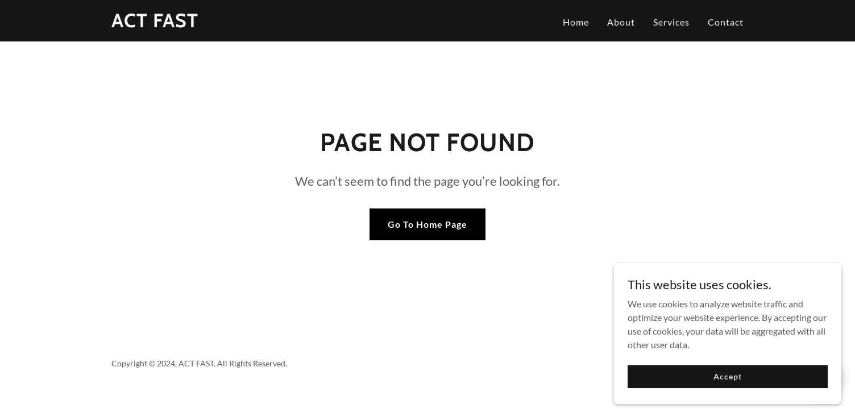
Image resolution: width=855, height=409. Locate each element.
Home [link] (576, 21)
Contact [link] (726, 21)
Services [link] (671, 21)
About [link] (621, 21)
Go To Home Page (427, 224)
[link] (154, 23)
